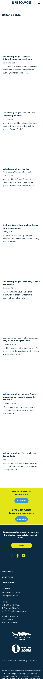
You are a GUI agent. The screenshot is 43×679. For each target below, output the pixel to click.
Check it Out (21, 519)
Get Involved (8, 583)
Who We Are (8, 571)
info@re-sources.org (11, 616)
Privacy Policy (22, 661)
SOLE (35, 661)
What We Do (8, 577)
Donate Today (21, 501)
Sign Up (21, 545)
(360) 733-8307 (8, 619)
